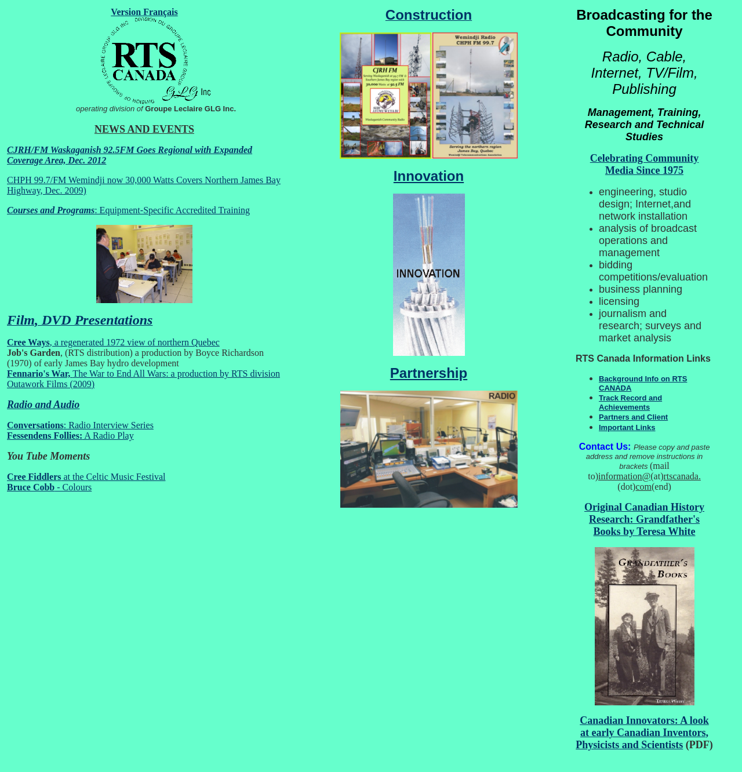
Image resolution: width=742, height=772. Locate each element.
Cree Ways (28, 342)
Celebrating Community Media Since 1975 (644, 164)
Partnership (428, 373)
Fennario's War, (39, 373)
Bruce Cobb (30, 487)
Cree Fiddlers (34, 477)
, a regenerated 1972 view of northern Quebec (135, 342)
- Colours (73, 487)
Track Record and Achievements (630, 403)
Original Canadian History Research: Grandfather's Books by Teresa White (644, 519)
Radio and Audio (43, 404)
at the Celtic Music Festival (113, 477)
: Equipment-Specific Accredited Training (128, 210)
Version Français (144, 12)
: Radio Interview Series (109, 425)
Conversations (35, 425)
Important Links (627, 427)
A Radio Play (107, 435)
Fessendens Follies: (44, 435)
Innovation (429, 176)
